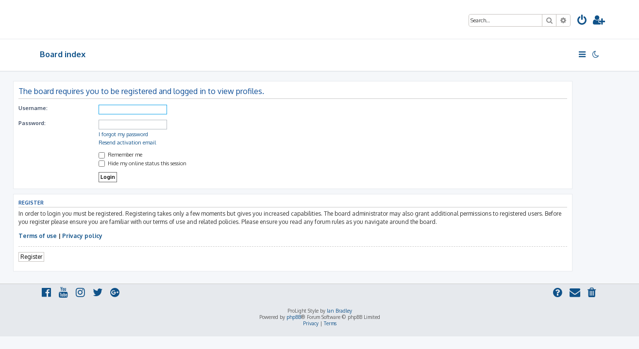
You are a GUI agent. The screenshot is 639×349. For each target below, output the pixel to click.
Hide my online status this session (169, 163)
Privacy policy (109, 235)
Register (58, 256)
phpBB (293, 317)
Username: (59, 108)
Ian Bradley (339, 311)
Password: (58, 123)
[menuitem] (582, 21)
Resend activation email (154, 142)
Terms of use (64, 235)
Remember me (147, 154)
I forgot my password (150, 134)
